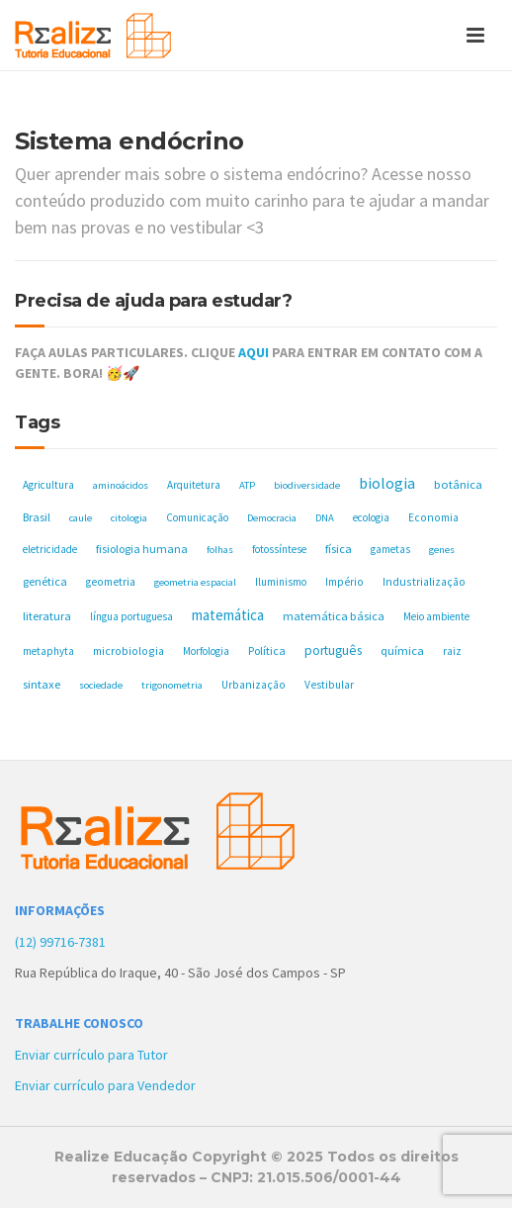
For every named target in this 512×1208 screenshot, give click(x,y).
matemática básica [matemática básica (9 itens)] (333, 615)
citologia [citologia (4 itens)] (129, 517)
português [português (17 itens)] (333, 650)
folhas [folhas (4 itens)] (220, 549)
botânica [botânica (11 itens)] (458, 484)
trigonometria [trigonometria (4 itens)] (172, 685)
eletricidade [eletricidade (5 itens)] (50, 549)
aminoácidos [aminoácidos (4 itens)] (120, 485)
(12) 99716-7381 (60, 942)
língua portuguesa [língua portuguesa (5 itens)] (131, 616)
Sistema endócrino (129, 141)
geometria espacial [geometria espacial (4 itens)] (195, 582)
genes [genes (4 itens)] (442, 549)
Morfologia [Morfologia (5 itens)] (206, 651)
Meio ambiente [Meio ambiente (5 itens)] (436, 616)
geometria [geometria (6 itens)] (110, 582)
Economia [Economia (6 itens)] (433, 517)
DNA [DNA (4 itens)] (324, 517)
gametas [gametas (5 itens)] (390, 549)
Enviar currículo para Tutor (91, 1055)
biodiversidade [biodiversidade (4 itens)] (307, 485)
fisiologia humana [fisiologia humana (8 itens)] (142, 548)
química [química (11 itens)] (402, 650)
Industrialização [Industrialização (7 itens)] (424, 581)
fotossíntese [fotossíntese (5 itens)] (279, 549)
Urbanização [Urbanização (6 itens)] (253, 685)
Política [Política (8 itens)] (267, 650)
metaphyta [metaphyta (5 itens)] (48, 651)
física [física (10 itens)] (338, 548)
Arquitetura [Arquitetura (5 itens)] (193, 485)
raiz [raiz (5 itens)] (452, 651)
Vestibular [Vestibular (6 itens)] (329, 685)
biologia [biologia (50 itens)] (387, 483)
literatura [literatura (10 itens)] (47, 615)
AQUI (253, 352)
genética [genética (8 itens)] (45, 581)
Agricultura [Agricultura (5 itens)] (48, 485)
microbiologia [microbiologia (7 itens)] (128, 650)
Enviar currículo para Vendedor (105, 1085)
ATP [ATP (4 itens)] (247, 485)
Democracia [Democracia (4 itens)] (272, 517)
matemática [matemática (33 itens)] (228, 614)
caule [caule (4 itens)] (80, 517)
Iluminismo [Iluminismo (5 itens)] (280, 582)
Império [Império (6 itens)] (344, 582)
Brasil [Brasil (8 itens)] (36, 517)
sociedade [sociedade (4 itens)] (101, 685)
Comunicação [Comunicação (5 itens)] (197, 517)
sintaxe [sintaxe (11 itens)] (41, 684)
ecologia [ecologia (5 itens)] (371, 517)
